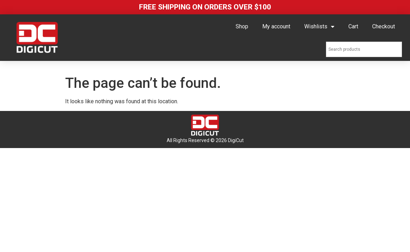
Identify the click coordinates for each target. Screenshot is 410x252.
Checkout (383, 26)
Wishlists (319, 26)
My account (276, 26)
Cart (353, 26)
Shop (242, 26)
